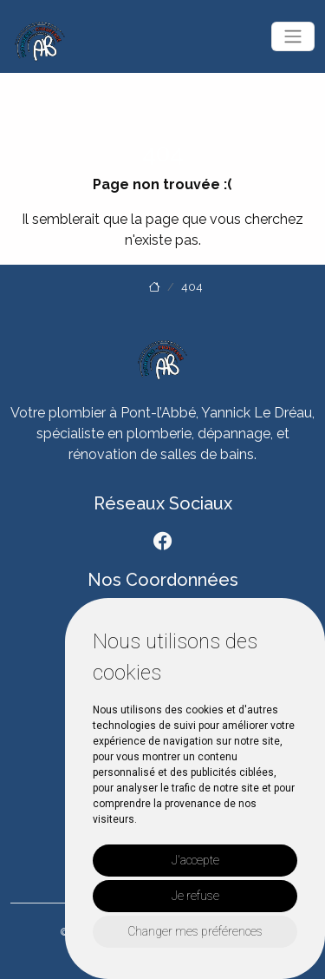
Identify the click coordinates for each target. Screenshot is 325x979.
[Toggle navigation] (293, 36)
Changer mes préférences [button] (195, 931)
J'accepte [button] (195, 860)
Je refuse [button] (195, 896)
